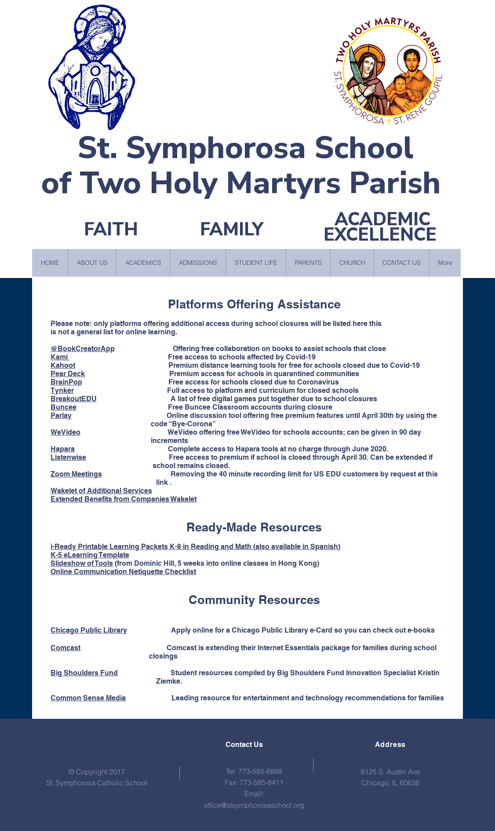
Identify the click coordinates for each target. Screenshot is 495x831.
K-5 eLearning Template (90, 555)
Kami (60, 357)
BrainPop (66, 382)
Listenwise (68, 457)
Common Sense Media (88, 698)
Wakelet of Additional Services (101, 491)
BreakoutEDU (74, 399)
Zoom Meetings (76, 474)
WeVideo (65, 432)
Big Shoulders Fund (84, 673)
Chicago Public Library (89, 630)
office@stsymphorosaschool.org (254, 805)
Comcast (65, 648)
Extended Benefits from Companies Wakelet (124, 499)
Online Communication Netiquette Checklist (123, 571)
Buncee (63, 407)
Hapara (63, 449)
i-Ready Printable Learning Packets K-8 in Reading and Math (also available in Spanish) (195, 546)
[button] (92, 263)
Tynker (62, 390)
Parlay (61, 415)
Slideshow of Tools (82, 563)
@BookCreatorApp (83, 348)
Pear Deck (68, 374)
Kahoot (63, 365)
